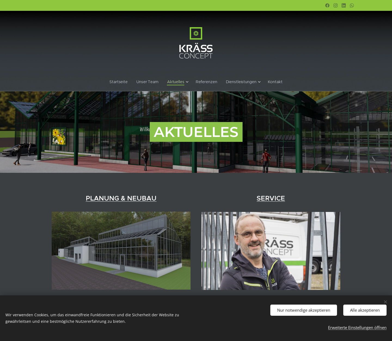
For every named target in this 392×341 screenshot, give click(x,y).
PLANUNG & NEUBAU (121, 198)
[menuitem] (122, 82)
